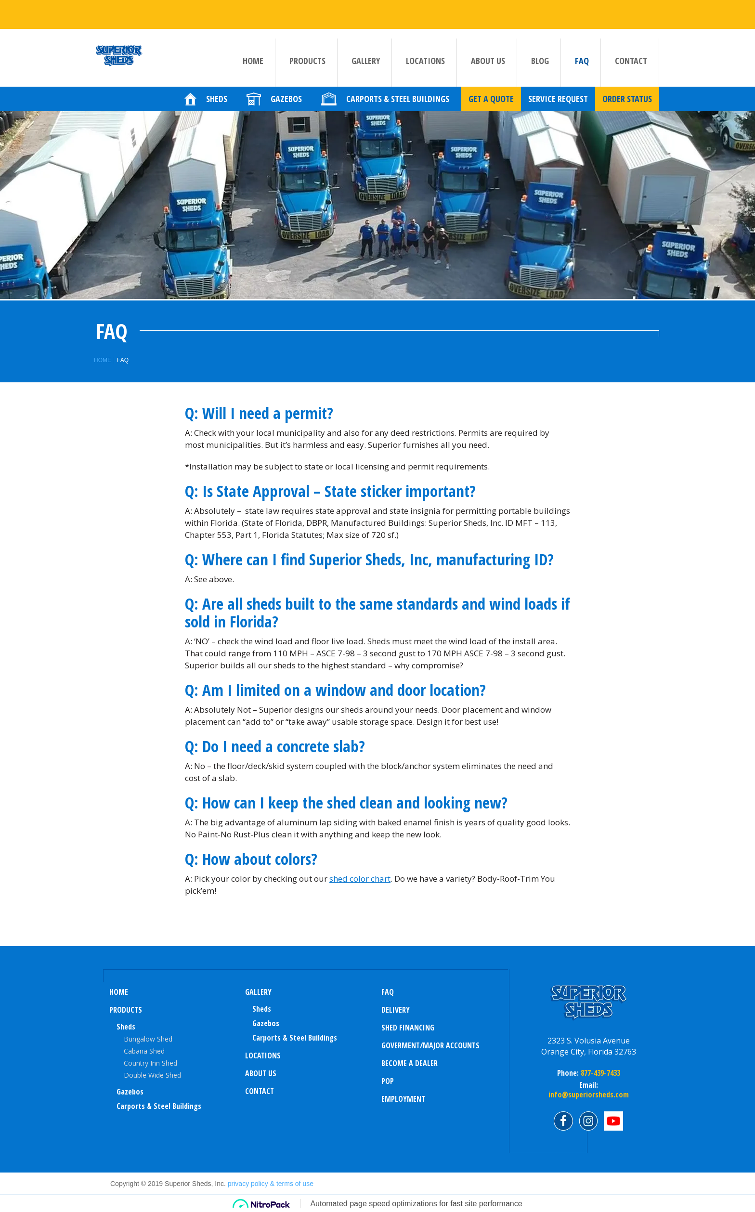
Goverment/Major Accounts (430, 1045)
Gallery (365, 68)
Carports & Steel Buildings (159, 1106)
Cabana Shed (144, 1051)
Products (307, 68)
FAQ (582, 68)
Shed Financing (407, 1027)
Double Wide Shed (152, 1075)
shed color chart (360, 878)
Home (253, 68)
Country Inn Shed (150, 1063)
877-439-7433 (599, 1073)
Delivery (395, 1009)
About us (488, 68)
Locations (425, 68)
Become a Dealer (409, 1063)
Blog (540, 68)
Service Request (558, 106)
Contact (631, 68)
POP (387, 1081)
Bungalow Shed (148, 1038)
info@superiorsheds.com (588, 1094)
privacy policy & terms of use (270, 1183)
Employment (403, 1099)
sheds (261, 1008)
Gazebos (130, 1091)
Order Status (627, 106)
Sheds (126, 1026)
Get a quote (491, 106)
